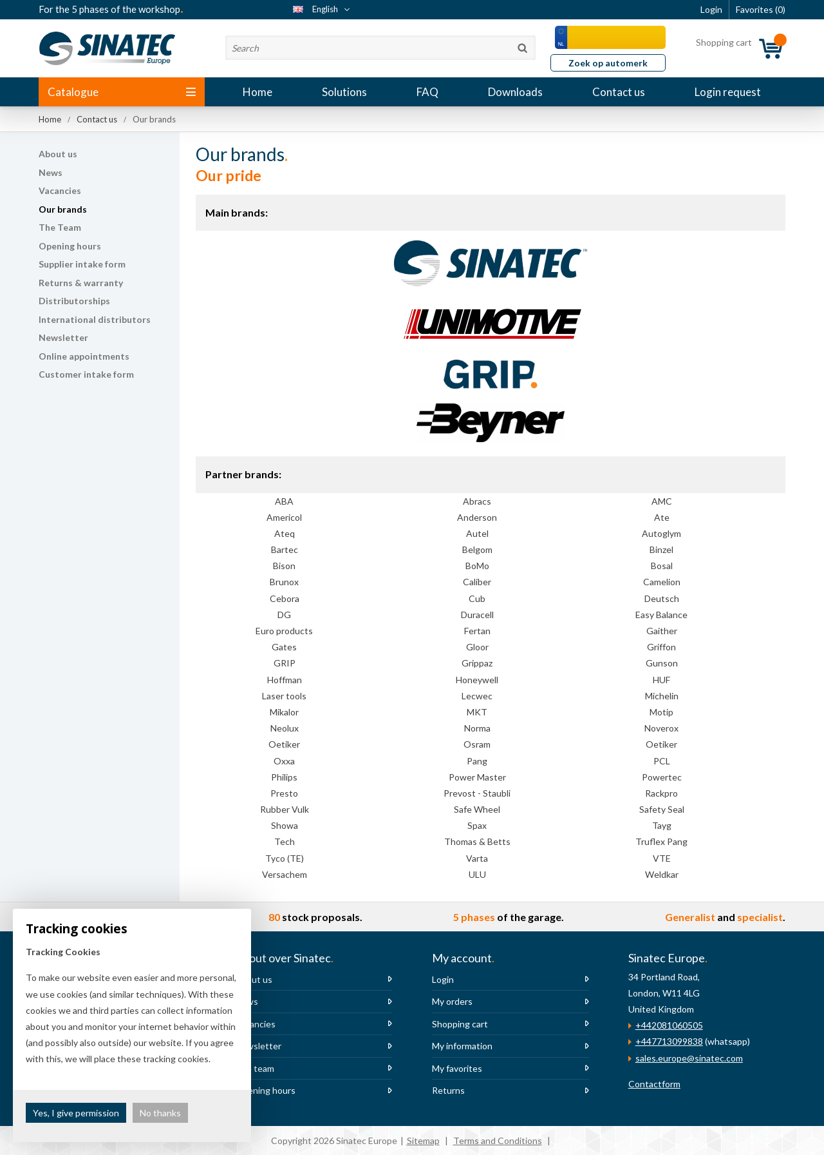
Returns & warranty (81, 282)
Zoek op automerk (608, 62)
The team (254, 1068)
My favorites (457, 1068)
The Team (60, 227)
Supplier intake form (82, 263)
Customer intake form (86, 374)
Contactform (654, 1083)
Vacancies (60, 190)
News (50, 172)
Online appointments (84, 356)
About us (58, 153)
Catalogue (122, 92)
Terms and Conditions (497, 1140)
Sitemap (423, 1140)
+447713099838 (669, 1041)
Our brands (63, 209)
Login (443, 979)
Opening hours (70, 245)
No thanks (160, 1112)
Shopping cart (460, 1023)
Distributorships (74, 300)
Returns (448, 1090)
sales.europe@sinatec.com (689, 1058)
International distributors (95, 319)
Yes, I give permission (76, 1112)
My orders (452, 1001)
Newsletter (63, 337)
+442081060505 (669, 1025)
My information (462, 1045)
